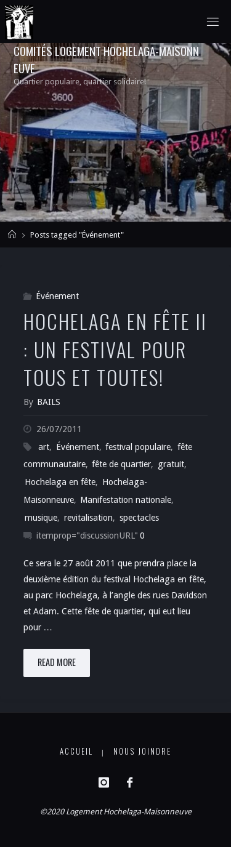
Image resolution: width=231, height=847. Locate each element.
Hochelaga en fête (60, 482)
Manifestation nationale (125, 500)
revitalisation (88, 518)
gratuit (171, 464)
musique (41, 518)
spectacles (139, 518)
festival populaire (138, 447)
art (43, 447)
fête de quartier (121, 464)
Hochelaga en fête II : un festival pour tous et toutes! (115, 348)
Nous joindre (142, 751)
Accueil (76, 751)
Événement (57, 296)
